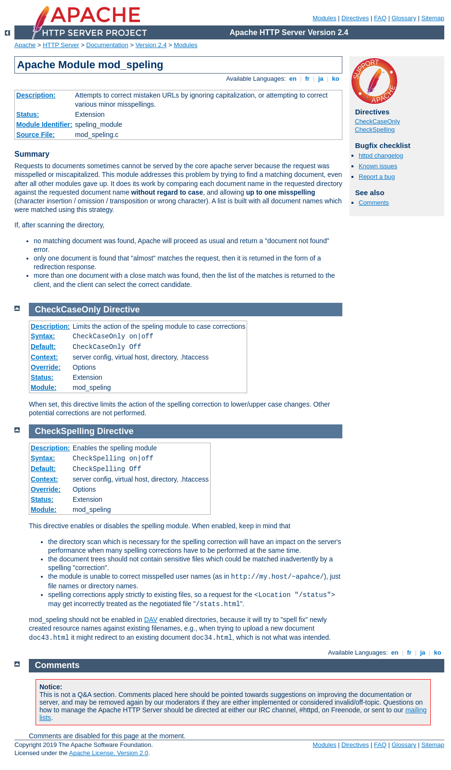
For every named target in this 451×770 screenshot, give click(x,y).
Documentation (107, 45)
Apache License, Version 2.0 (108, 753)
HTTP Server (61, 45)
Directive (121, 309)
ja (320, 78)
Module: (44, 387)
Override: (46, 367)
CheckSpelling (375, 129)
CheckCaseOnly (377, 121)
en (293, 78)
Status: (27, 114)
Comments (374, 202)
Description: (36, 95)
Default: (43, 346)
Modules (324, 18)
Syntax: (43, 336)
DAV (151, 619)
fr (307, 78)
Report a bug (377, 176)
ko (335, 78)
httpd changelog (381, 155)
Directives (355, 18)
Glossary (403, 18)
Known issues (378, 166)
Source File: (35, 134)
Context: (44, 357)
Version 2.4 (151, 45)
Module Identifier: (44, 124)
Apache (25, 45)
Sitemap (432, 18)
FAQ (380, 18)
